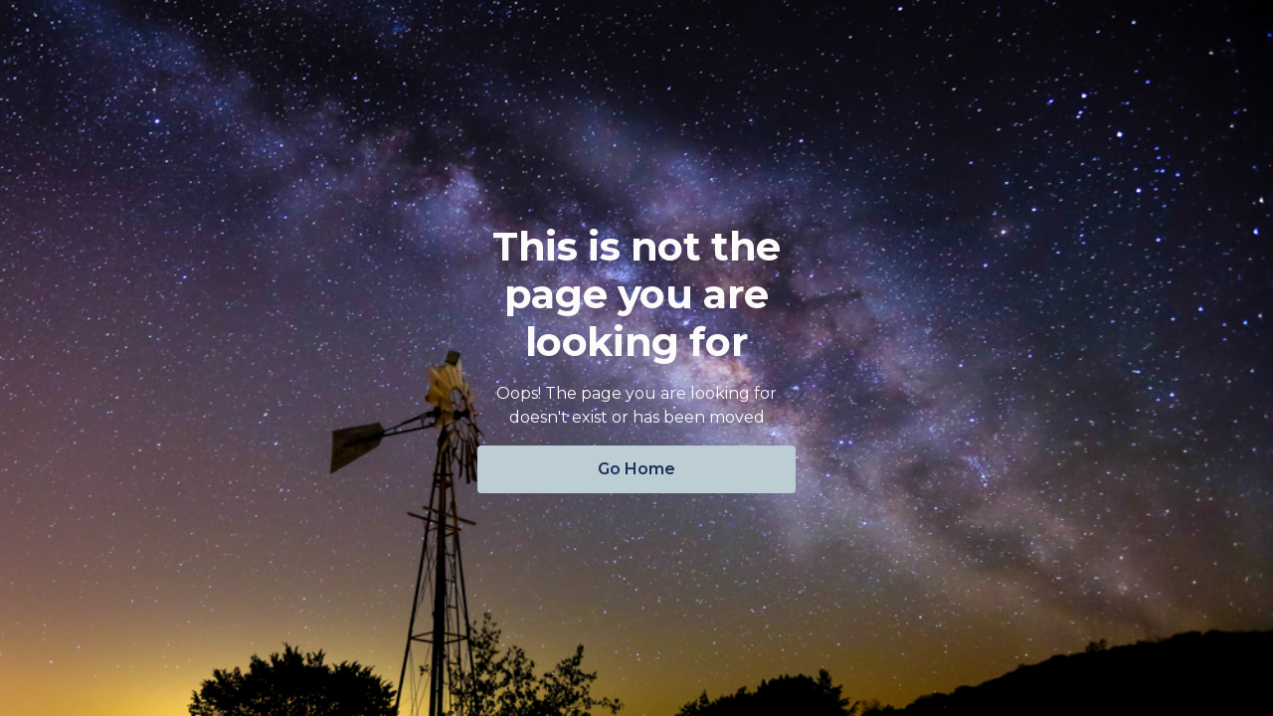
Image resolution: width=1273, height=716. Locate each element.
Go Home (636, 468)
